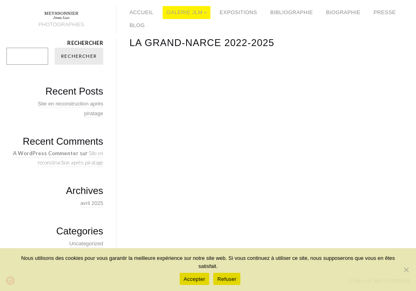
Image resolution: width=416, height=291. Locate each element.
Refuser (226, 279)
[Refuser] (406, 270)
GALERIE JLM (185, 12)
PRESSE (385, 12)
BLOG (137, 25)
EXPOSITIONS (238, 12)
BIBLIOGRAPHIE (291, 12)
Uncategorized (86, 243)
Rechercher (85, 43)
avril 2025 (92, 203)
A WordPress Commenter (46, 153)
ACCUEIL (141, 12)
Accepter (194, 279)
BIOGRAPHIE (343, 12)
